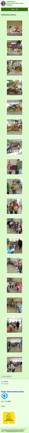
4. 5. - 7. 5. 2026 (6, 401)
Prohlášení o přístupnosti (18, 430)
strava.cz (3, 406)
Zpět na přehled (6, 376)
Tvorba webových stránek (11, 431)
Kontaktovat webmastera (9, 430)
